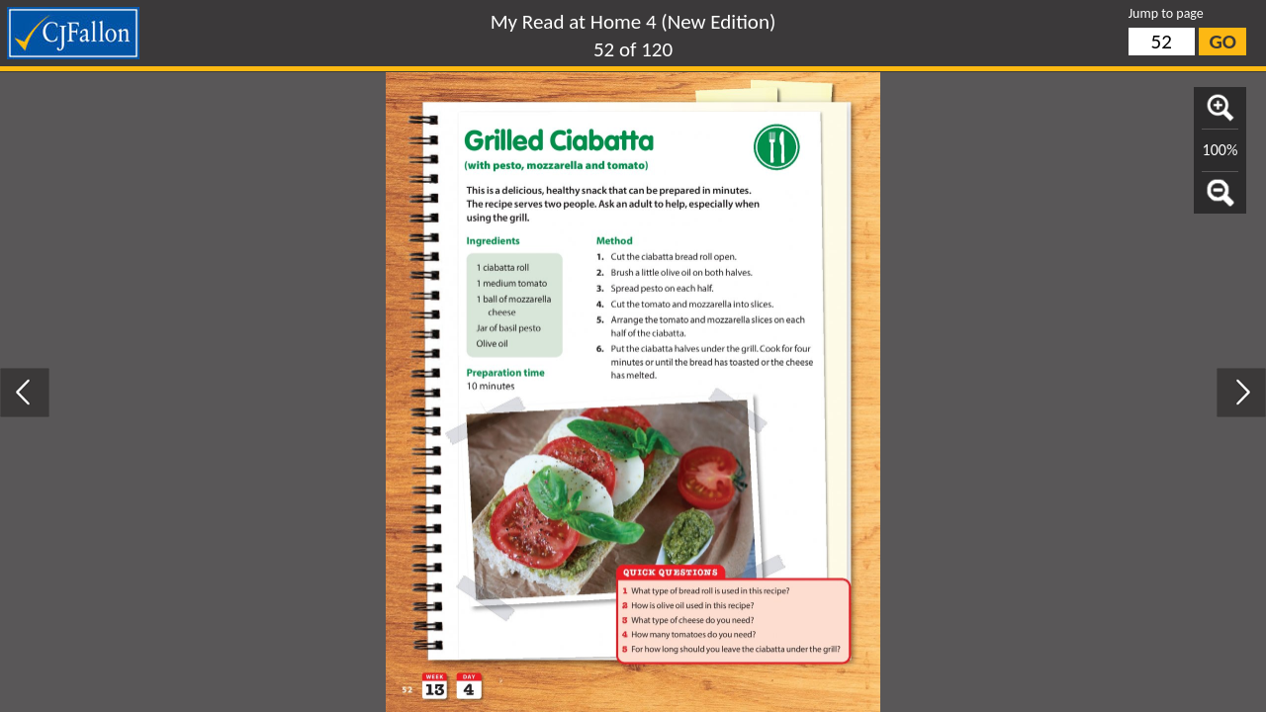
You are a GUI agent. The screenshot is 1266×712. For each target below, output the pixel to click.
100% (1220, 149)
